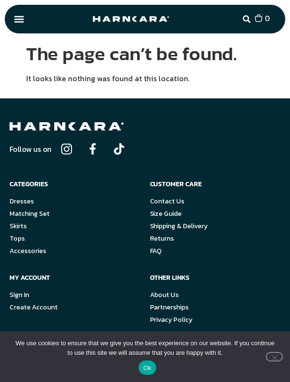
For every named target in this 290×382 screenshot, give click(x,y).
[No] (274, 356)
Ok (147, 367)
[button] (19, 19)
